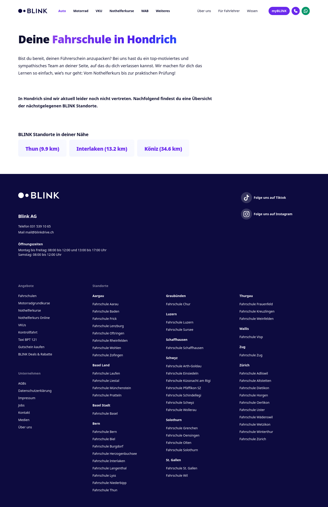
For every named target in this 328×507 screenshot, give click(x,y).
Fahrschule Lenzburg (108, 326)
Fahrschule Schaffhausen (184, 348)
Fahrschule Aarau (105, 304)
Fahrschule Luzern (179, 322)
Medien (23, 420)
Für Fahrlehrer (229, 11)
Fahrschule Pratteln (107, 395)
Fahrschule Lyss (104, 475)
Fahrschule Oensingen (183, 435)
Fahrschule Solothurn (182, 450)
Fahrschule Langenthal (109, 468)
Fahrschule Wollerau (181, 410)
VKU (99, 11)
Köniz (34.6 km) (163, 148)
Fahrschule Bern (104, 431)
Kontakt (24, 412)
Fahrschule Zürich (252, 439)
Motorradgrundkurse (34, 303)
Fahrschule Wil (177, 475)
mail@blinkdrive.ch (39, 232)
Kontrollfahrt (27, 332)
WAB (145, 11)
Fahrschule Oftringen (108, 333)
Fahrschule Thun (104, 490)
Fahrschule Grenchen (182, 428)
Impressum (26, 398)
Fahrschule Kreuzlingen (256, 311)
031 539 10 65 (40, 226)
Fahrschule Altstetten (255, 380)
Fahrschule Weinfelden (256, 318)
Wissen (252, 11)
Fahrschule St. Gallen (181, 468)
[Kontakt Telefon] (296, 11)
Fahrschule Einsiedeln (182, 373)
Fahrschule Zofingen (107, 355)
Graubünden (176, 296)
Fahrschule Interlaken (108, 461)
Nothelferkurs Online (34, 318)
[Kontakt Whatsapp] (306, 11)
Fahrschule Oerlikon (254, 402)
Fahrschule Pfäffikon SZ (183, 388)
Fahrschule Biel (103, 439)
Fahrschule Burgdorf (107, 446)
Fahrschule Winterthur (256, 431)
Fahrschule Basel (105, 413)
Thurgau (246, 296)
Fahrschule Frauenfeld (256, 304)
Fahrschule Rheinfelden (110, 340)
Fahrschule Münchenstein (111, 388)
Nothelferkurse (122, 11)
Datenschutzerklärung (34, 390)
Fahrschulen (27, 296)
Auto (62, 11)
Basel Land (101, 365)
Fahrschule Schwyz (180, 402)
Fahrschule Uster (252, 410)
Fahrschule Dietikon (254, 388)
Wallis (244, 328)
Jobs (21, 405)
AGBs (22, 383)
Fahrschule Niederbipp (109, 483)
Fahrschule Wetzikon (254, 424)
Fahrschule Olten (179, 442)
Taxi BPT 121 (27, 339)
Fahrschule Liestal (105, 380)
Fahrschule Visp (251, 337)
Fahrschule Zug (250, 355)
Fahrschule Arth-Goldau (184, 366)
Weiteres (163, 11)
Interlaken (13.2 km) (102, 148)
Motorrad (80, 11)
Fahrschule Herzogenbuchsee (114, 453)
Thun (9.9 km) (42, 148)
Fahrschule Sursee (179, 329)
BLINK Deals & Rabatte (35, 354)
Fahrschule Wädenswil (256, 417)
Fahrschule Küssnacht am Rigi (188, 380)
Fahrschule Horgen (253, 395)
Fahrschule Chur (178, 304)
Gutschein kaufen (31, 347)
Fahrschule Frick (104, 318)
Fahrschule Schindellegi (183, 395)
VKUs (22, 325)
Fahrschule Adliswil (253, 373)
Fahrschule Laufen (106, 373)
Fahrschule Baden (105, 311)
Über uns (204, 11)
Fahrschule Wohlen (106, 348)
